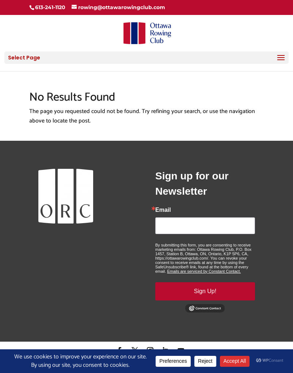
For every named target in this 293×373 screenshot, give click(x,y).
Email (163, 210)
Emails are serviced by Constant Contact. (204, 271)
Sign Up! (205, 291)
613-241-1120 (50, 7)
